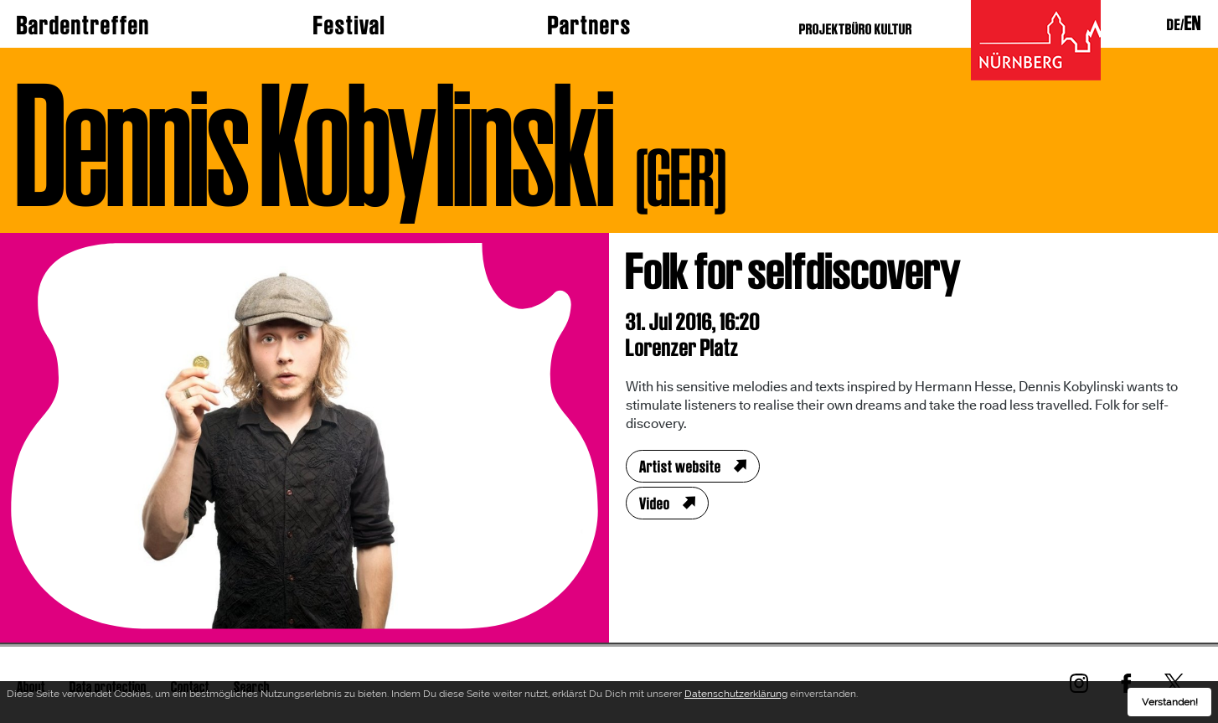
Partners (590, 25)
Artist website (680, 467)
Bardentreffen (83, 25)
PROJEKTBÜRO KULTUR (855, 29)
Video (654, 503)
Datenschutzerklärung (735, 696)
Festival (349, 25)
